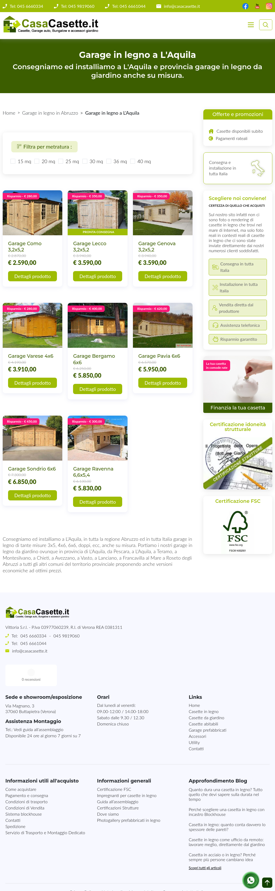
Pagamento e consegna (26, 773)
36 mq (120, 161)
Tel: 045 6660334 (26, 6)
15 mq (24, 161)
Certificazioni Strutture (118, 786)
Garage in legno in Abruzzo (50, 113)
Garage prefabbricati (207, 708)
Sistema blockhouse (23, 792)
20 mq (48, 161)
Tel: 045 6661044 (129, 6)
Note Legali (112, 870)
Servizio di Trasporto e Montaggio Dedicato (45, 810)
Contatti (196, 726)
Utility (194, 720)
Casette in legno (204, 689)
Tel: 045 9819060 (78, 6)
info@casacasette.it (182, 6)
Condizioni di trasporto (26, 780)
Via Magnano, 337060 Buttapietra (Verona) (30, 687)
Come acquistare (20, 767)
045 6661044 (33, 643)
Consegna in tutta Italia (183, 870)
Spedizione (15, 804)
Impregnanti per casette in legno (126, 773)
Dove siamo (108, 792)
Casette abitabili (203, 702)
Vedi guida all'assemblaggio (38, 707)
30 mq (96, 161)
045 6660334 (33, 635)
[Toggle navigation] (251, 25)
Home (9, 113)
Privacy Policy (82, 870)
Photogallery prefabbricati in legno (128, 798)
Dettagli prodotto (32, 276)
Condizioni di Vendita (24, 786)
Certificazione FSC (114, 767)
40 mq (144, 161)
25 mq (72, 161)
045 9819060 (66, 635)
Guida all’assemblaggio (117, 780)
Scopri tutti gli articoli (205, 846)
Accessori (197, 714)
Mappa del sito (142, 870)
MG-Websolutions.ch (192, 882)
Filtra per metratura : (44, 146)
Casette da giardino (207, 696)
